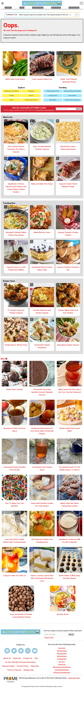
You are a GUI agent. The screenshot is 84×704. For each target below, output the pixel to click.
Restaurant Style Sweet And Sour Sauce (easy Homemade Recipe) (42, 431)
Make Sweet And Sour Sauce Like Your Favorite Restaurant (69, 390)
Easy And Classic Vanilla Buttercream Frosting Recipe (14, 540)
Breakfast (31, 91)
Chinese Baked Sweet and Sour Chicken (68, 311)
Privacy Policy (40, 110)
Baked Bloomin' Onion (42, 232)
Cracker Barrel (53, 95)
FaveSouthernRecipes (62, 670)
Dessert (31, 95)
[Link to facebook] (7, 651)
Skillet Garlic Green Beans (15, 79)
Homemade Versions (31, 100)
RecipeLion (61, 664)
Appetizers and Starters (12, 91)
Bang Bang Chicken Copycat (68, 345)
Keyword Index (8, 666)
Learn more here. (74, 678)
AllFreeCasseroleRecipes (61, 672)
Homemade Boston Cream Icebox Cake (42, 268)
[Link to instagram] (28, 651)
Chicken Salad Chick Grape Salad (69, 429)
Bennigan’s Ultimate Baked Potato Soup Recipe (16, 233)
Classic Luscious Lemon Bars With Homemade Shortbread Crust (42, 578)
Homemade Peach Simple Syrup (42, 468)
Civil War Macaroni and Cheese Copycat (42, 311)
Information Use (49, 110)
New (4, 359)
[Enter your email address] (56, 634)
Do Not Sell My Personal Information (20, 662)
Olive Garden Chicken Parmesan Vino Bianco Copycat (16, 149)
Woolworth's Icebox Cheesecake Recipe (68, 147)
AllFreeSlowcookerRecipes (62, 667)
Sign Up (78, 109)
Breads (12, 95)
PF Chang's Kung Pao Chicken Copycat (16, 311)
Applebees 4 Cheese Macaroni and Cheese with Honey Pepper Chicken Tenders (16, 188)
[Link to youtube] (35, 651)
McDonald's (52, 100)
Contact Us (27, 658)
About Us (7, 658)
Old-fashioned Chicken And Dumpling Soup (42, 540)
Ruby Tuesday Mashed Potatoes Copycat (42, 147)
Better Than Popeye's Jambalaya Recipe (69, 80)
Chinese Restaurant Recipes (72, 91)
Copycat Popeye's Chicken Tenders (68, 233)
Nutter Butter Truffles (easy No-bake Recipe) (69, 576)
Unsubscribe (29, 670)
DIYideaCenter (61, 659)
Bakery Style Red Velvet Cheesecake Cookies (69, 504)
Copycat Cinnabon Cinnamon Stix (68, 268)
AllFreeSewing (62, 656)
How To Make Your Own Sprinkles (14, 504)
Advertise (17, 658)
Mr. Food (62, 662)
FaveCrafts (61, 648)
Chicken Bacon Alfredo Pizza (16, 345)
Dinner (12, 100)
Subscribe (35, 666)
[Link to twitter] (14, 651)
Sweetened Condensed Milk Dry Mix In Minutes (69, 540)
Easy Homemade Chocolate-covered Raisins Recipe (21, 615)
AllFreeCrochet (62, 651)
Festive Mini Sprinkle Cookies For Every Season (42, 504)
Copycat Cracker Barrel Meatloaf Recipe (68, 185)
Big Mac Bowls (62, 614)
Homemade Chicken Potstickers (42, 346)
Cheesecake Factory (53, 91)
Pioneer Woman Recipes (72, 100)
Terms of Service (14, 670)
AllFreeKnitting (62, 653)
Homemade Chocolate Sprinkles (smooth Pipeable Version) (42, 392)
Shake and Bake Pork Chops (42, 184)
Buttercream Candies (14, 389)
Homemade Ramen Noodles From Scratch (14, 468)
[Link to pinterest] (21, 651)
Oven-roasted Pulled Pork (42, 79)
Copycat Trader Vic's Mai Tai (14, 575)
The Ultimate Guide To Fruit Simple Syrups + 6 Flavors (69, 468)
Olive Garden (72, 95)
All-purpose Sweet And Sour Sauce (14, 429)
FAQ (36, 658)
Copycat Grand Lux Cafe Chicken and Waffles (16, 268)
